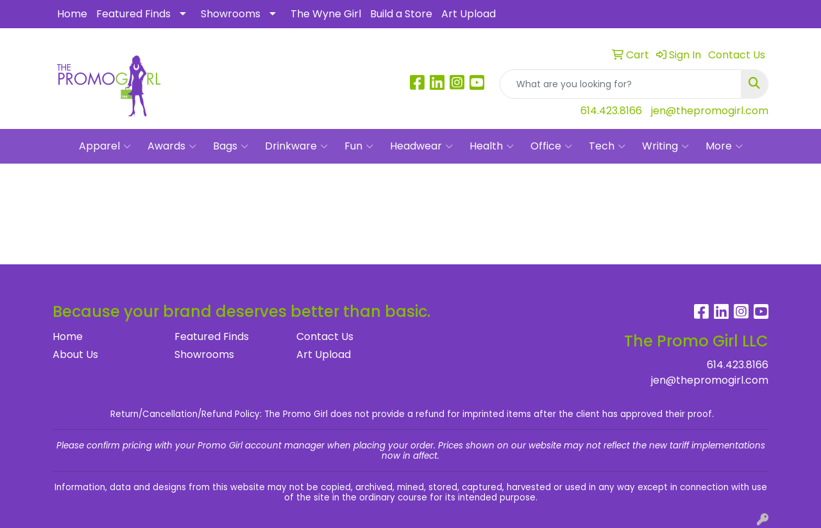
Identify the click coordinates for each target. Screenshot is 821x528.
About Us (75, 354)
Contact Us (324, 336)
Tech (607, 146)
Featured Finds (133, 13)
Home (72, 13)
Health (492, 146)
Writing (665, 146)
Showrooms (230, 13)
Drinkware (296, 146)
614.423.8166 (611, 110)
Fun (358, 146)
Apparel (105, 146)
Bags (230, 146)
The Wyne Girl (326, 13)
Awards (172, 146)
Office (551, 146)
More (724, 146)
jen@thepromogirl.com (709, 110)
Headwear (421, 146)
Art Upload (468, 13)
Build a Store (401, 13)
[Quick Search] (620, 84)
